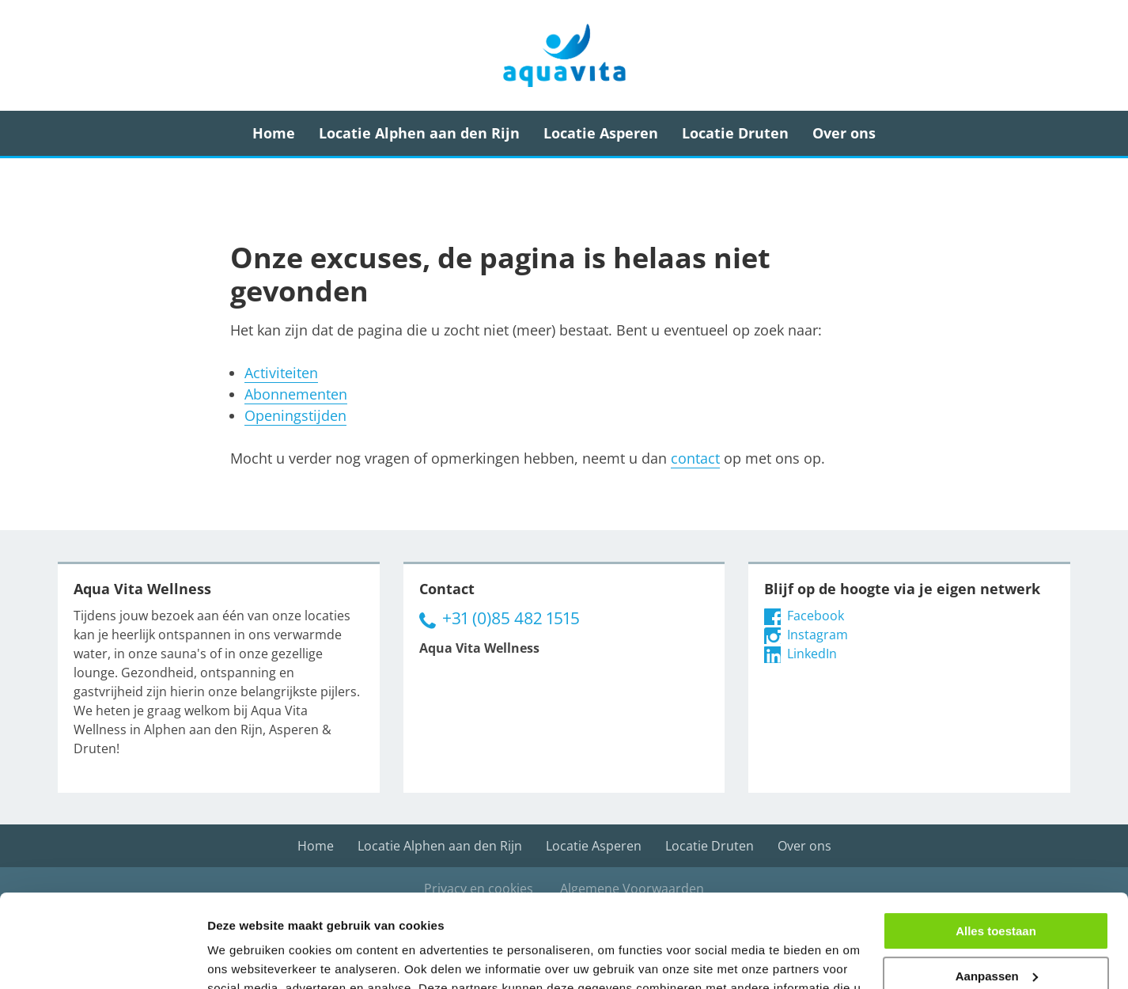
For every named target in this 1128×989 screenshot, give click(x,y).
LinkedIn (800, 653)
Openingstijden (295, 415)
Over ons (844, 132)
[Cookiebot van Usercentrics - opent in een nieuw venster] (102, 958)
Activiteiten (281, 372)
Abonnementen (295, 394)
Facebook (804, 615)
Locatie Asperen (600, 132)
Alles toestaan (996, 838)
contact (695, 458)
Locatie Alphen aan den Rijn (419, 132)
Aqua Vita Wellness (564, 55)
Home (273, 132)
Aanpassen (997, 882)
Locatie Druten (735, 132)
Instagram (806, 634)
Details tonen (244, 957)
